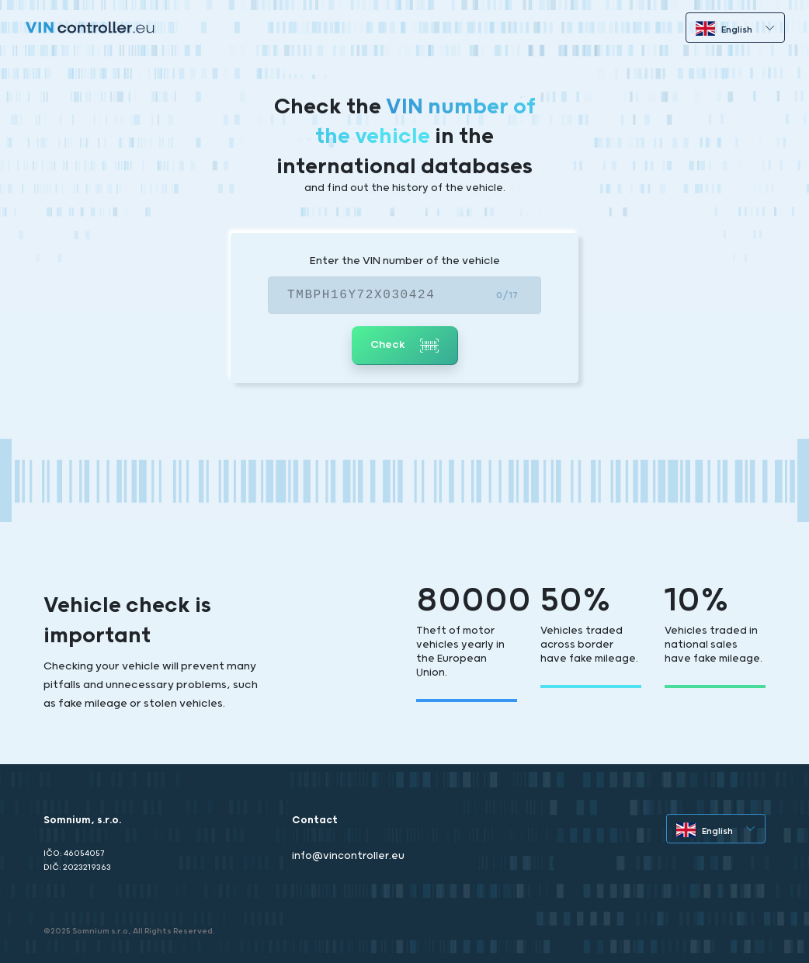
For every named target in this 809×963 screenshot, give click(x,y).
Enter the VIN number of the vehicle (405, 261)
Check (404, 345)
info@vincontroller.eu (348, 856)
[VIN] (404, 295)
